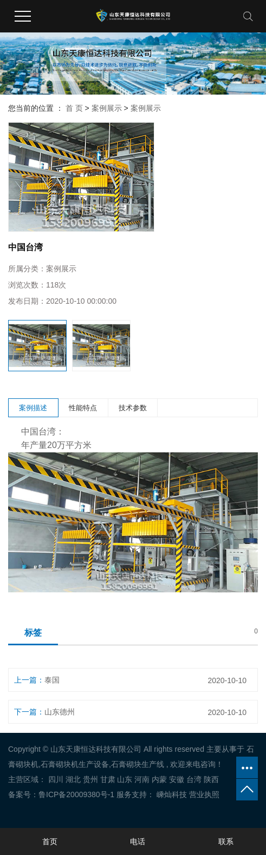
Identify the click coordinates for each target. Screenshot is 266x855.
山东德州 (59, 711)
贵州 (90, 779)
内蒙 (159, 779)
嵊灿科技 (170, 794)
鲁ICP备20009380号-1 (76, 794)
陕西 (211, 779)
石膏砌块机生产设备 (75, 764)
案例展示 (107, 108)
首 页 (74, 108)
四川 (55, 779)
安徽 (176, 779)
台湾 (194, 779)
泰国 (52, 680)
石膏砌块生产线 (137, 764)
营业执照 (204, 794)
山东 (124, 779)
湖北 (73, 779)
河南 (142, 779)
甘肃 (107, 779)
